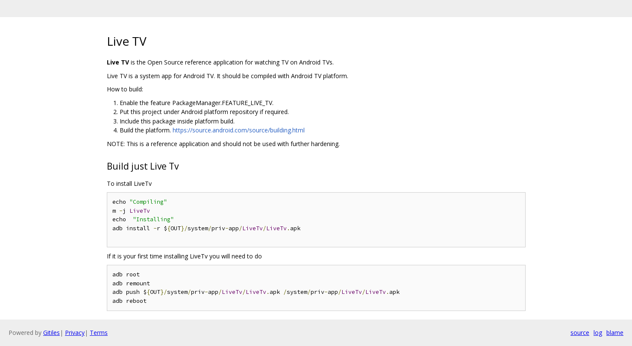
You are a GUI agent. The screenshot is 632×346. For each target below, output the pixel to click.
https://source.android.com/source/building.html (239, 130)
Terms (99, 332)
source (579, 332)
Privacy (75, 332)
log (598, 332)
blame (614, 332)
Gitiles (51, 332)
